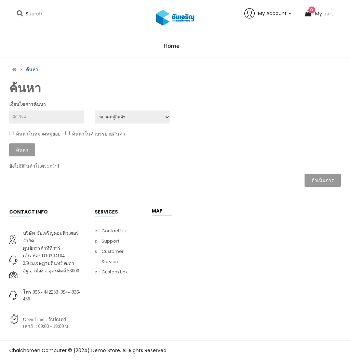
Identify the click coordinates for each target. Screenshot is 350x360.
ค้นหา (32, 69)
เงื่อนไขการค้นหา (27, 104)
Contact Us (114, 231)
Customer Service (113, 256)
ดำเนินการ (322, 180)
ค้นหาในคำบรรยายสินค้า (95, 133)
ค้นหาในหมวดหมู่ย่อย (34, 133)
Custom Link (115, 272)
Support (110, 241)
